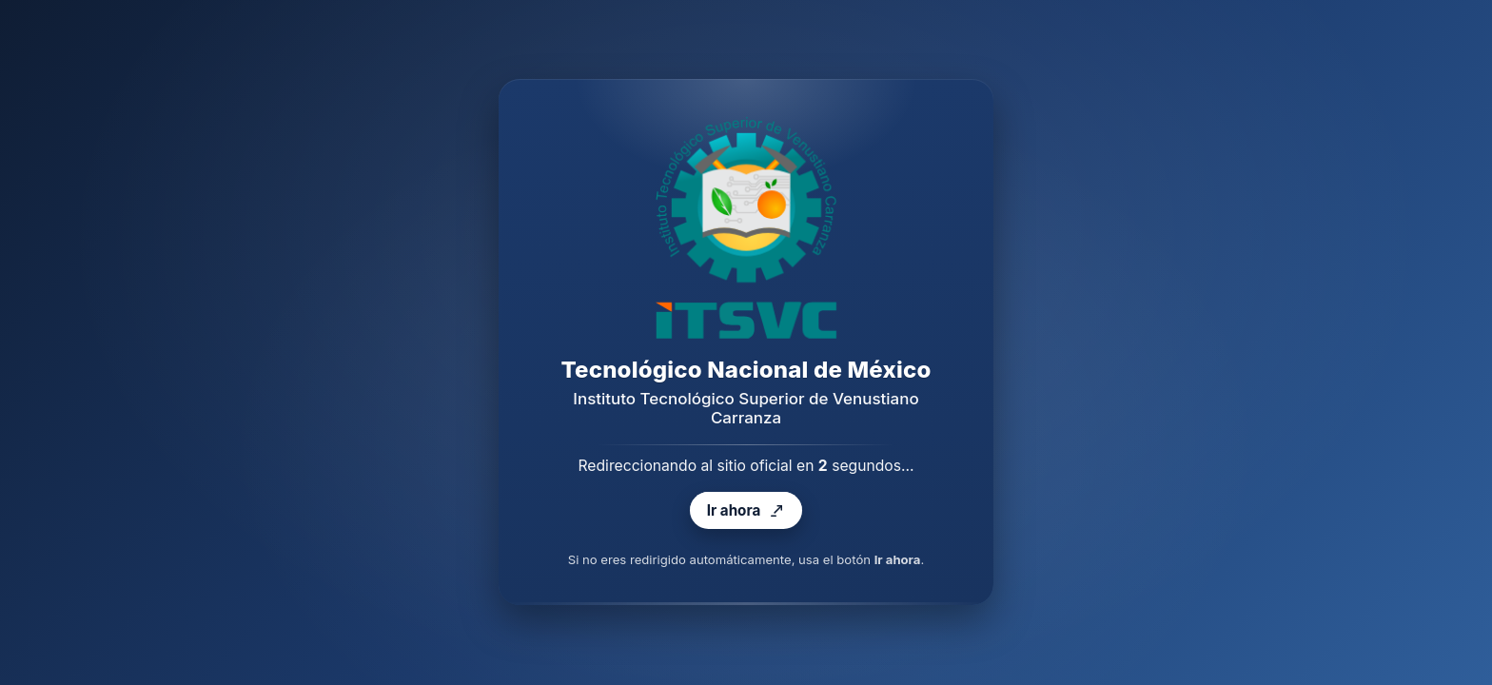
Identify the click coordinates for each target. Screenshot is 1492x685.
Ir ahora (746, 511)
